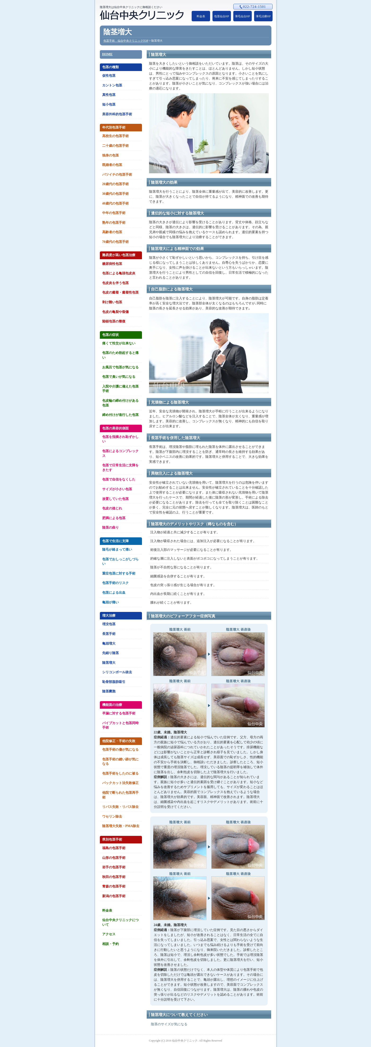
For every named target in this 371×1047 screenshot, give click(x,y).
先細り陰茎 (110, 653)
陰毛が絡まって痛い (117, 549)
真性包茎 (108, 95)
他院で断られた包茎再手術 (120, 795)
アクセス (108, 934)
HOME (107, 54)
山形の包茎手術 (113, 858)
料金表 (201, 16)
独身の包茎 (110, 155)
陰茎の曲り (110, 527)
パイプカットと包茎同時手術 (120, 725)
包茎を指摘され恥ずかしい (120, 439)
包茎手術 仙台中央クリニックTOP (125, 40)
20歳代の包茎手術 (115, 184)
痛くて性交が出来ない (118, 343)
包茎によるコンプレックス (120, 453)
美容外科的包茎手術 (117, 114)
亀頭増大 (108, 643)
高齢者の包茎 (112, 232)
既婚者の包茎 (112, 165)
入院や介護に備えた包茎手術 (120, 389)
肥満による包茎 (113, 518)
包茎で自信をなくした (118, 479)
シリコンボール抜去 (117, 672)
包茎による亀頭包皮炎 (118, 273)
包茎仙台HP (221, 16)
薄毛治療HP (263, 16)
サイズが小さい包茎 (117, 489)
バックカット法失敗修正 (120, 783)
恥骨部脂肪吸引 (113, 682)
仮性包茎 (108, 75)
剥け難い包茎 (112, 302)
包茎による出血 (113, 592)
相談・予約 (110, 944)
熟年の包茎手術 (113, 222)
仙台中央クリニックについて (120, 922)
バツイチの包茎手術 (117, 174)
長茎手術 (108, 634)
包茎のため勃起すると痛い (120, 355)
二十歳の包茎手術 (115, 145)
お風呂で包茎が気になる (120, 367)
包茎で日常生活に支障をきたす (120, 467)
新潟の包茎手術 (113, 896)
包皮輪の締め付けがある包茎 (120, 403)
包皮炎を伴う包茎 (115, 283)
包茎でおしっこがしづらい (120, 561)
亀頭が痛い (110, 602)
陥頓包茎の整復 (113, 321)
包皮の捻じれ (112, 508)
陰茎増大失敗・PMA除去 (121, 826)
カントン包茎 (112, 85)
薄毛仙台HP (242, 16)
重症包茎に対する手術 (118, 573)
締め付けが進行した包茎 (120, 415)
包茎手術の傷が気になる (120, 749)
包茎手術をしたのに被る (120, 773)
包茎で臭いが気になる (118, 377)
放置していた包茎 (115, 499)
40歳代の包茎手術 (115, 203)
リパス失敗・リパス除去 (120, 807)
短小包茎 (108, 104)
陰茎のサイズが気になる (169, 1024)
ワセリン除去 (112, 816)
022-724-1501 (253, 7)
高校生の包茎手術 (115, 136)
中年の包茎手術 (113, 213)
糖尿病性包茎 (112, 264)
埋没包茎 (108, 624)
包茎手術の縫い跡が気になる (120, 761)
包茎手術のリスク (115, 583)
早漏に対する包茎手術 (118, 713)
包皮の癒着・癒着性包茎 (120, 292)
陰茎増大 (108, 662)
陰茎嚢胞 (108, 691)
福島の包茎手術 (113, 848)
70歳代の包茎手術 (115, 242)
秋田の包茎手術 (113, 877)
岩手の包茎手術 (113, 867)
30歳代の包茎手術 (115, 194)
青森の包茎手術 (113, 886)
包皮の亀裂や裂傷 (115, 312)
